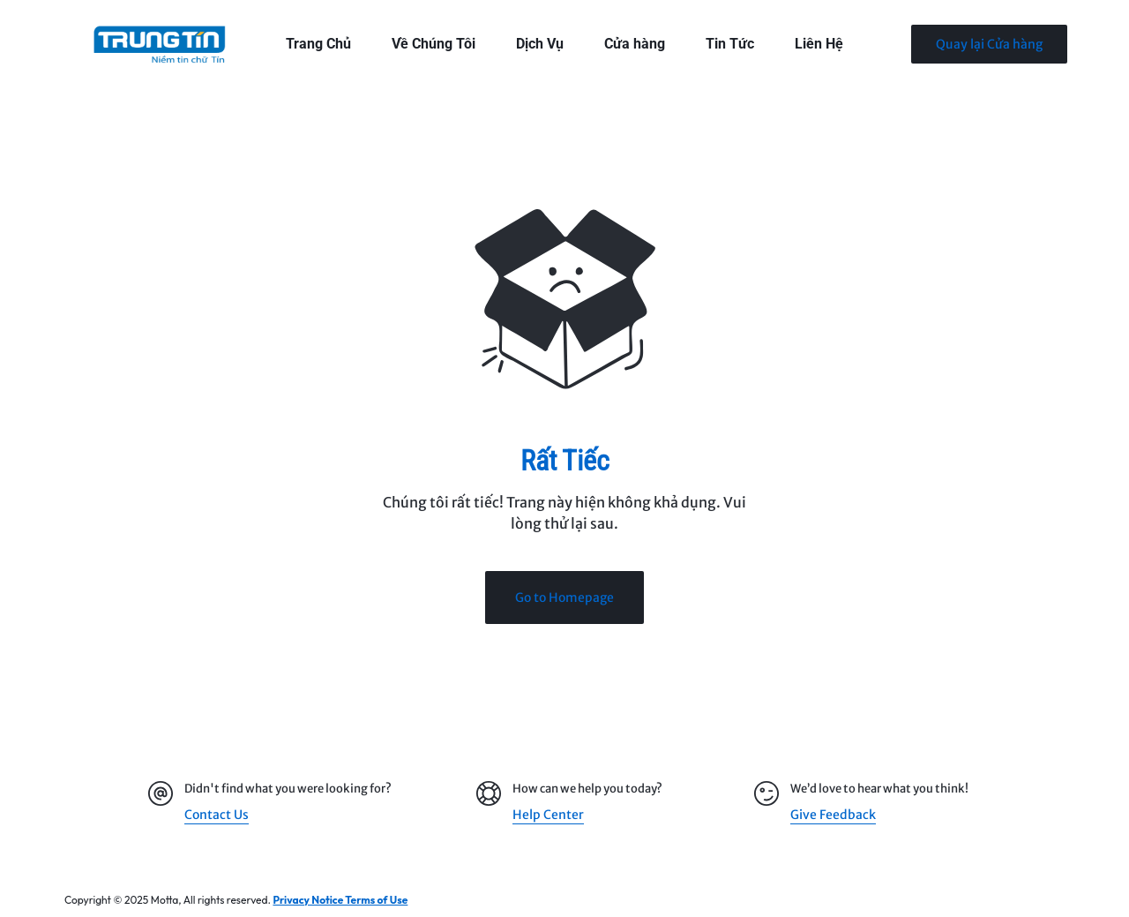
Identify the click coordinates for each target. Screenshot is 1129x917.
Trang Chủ (318, 43)
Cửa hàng (634, 43)
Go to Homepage (564, 597)
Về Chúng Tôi (433, 43)
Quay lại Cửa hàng (989, 44)
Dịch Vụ (540, 43)
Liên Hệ (819, 43)
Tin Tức (730, 43)
